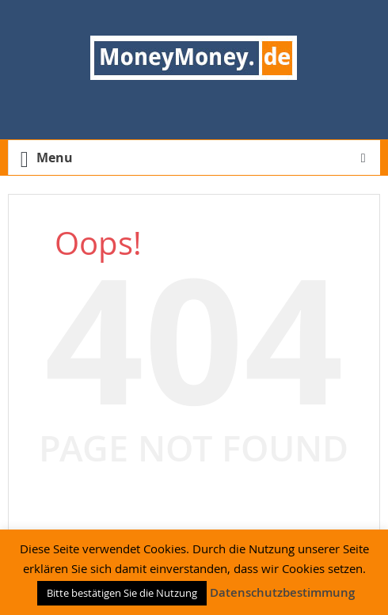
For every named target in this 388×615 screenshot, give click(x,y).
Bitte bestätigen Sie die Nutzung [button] (122, 593)
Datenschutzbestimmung (282, 592)
